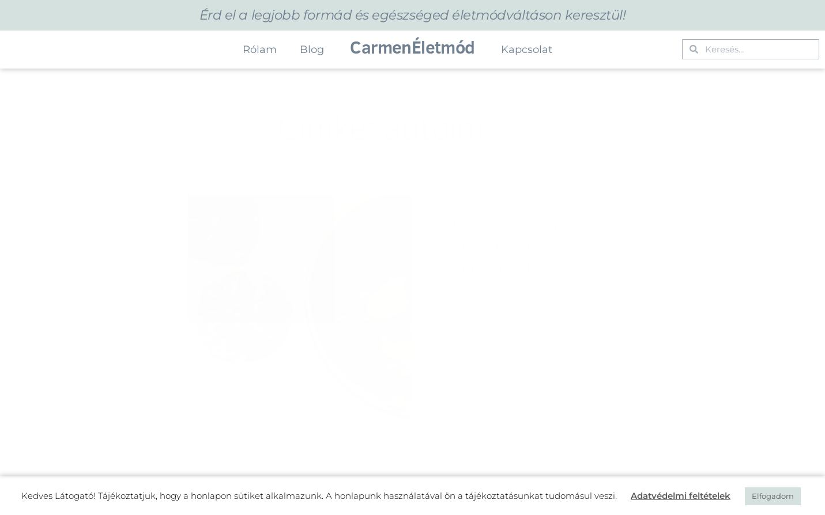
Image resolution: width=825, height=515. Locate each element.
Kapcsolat (526, 49)
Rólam (260, 49)
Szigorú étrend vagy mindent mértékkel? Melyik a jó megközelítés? (525, 245)
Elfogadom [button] (773, 496)
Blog (312, 49)
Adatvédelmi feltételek (680, 495)
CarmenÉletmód (412, 46)
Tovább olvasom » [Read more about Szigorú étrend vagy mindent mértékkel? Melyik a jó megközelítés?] (462, 413)
